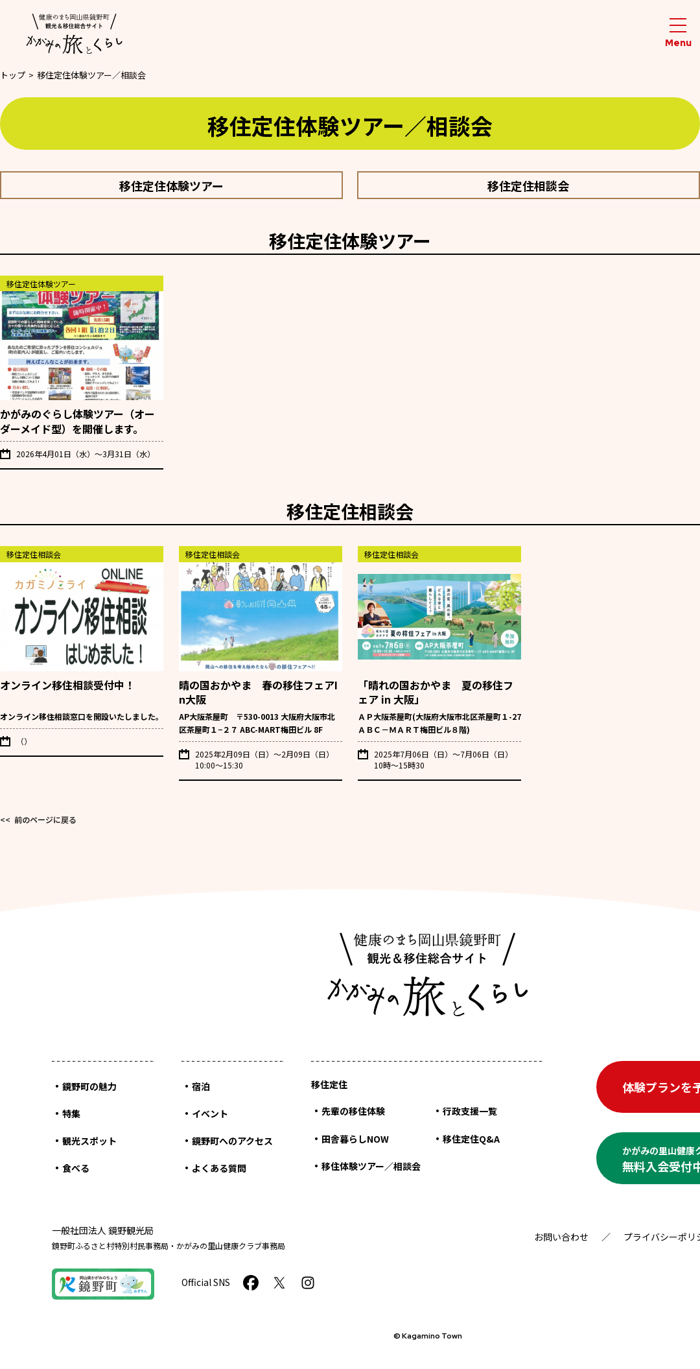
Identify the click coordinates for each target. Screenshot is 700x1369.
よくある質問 (219, 1167)
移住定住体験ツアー (171, 185)
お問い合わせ (561, 1236)
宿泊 (201, 1086)
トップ (12, 75)
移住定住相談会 (528, 185)
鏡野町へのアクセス (232, 1140)
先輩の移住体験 (353, 1110)
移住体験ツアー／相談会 (371, 1166)
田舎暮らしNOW (355, 1138)
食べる (75, 1167)
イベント (210, 1113)
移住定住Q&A (471, 1138)
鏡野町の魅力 (89, 1086)
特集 (71, 1113)
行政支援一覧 (470, 1110)
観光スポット (89, 1140)
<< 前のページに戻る (38, 819)
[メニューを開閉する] (678, 33)
